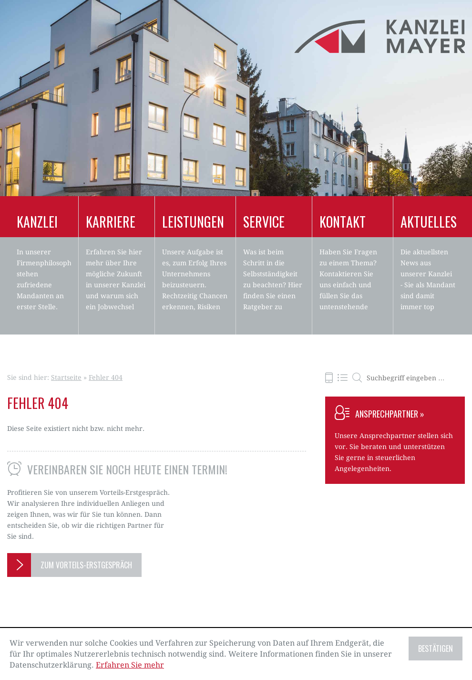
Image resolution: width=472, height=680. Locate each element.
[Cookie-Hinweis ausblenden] (435, 648)
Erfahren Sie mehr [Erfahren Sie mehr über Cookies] (130, 665)
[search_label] (409, 377)
